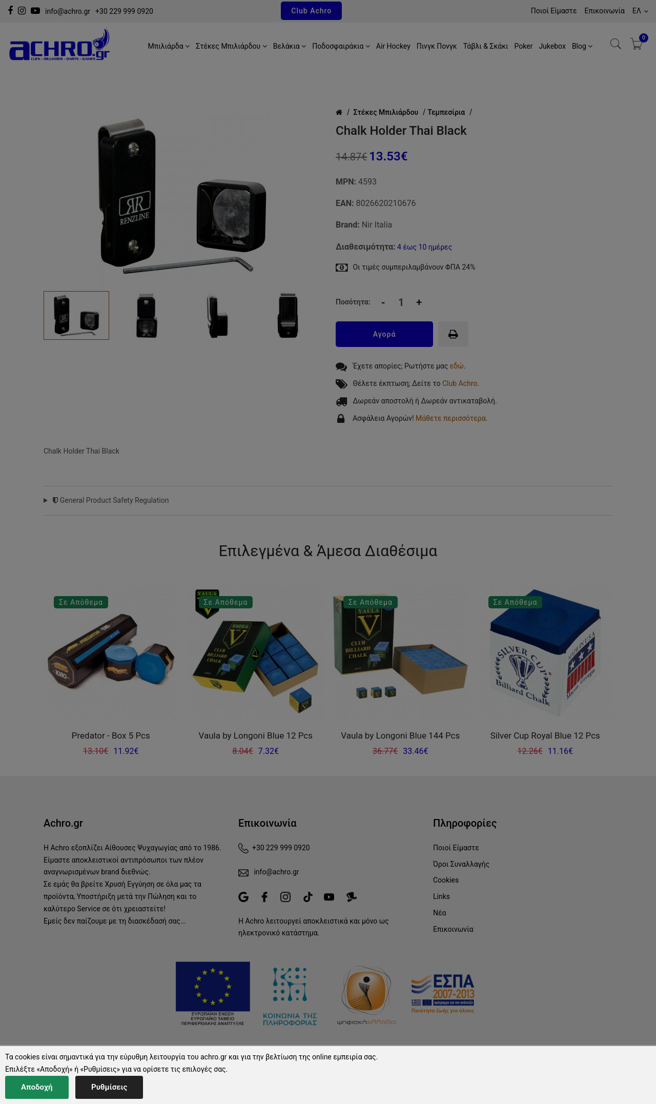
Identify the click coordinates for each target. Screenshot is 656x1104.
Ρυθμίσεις (109, 1087)
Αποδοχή (37, 1087)
